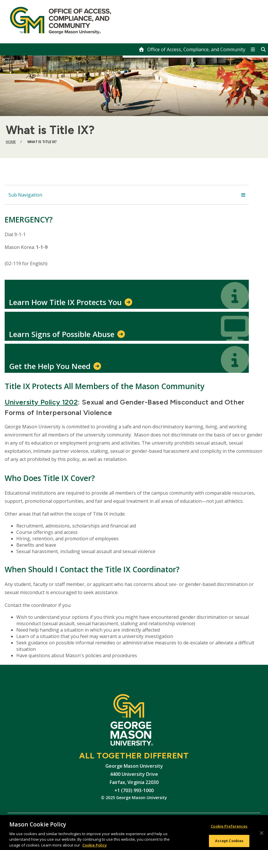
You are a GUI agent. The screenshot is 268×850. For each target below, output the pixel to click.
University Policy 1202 (41, 402)
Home (11, 141)
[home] (192, 49)
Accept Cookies (229, 843)
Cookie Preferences (229, 828)
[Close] (261, 835)
